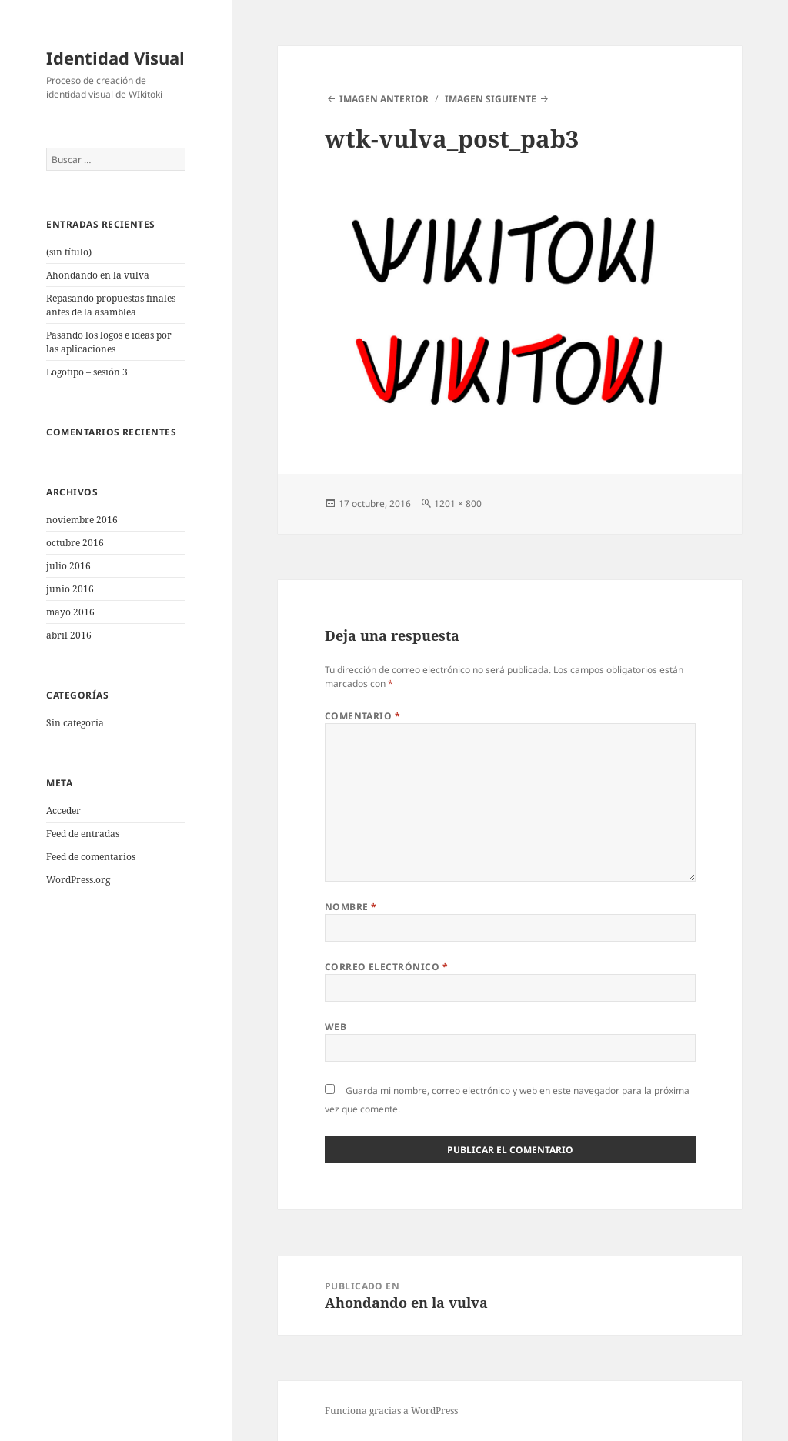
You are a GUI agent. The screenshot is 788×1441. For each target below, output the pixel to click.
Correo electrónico (387, 966)
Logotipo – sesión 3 (87, 372)
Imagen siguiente (490, 98)
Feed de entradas (82, 833)
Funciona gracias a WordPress (391, 1410)
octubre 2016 (75, 542)
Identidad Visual (115, 57)
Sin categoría (75, 722)
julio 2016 (68, 565)
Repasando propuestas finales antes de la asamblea (110, 305)
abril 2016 (69, 635)
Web (335, 1026)
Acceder (63, 810)
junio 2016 (70, 588)
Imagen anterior (384, 98)
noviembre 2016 (82, 519)
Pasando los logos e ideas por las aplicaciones (109, 342)
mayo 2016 (70, 612)
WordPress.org (78, 879)
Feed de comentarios (90, 856)
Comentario (363, 715)
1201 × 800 (458, 503)
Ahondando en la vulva (97, 275)
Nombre (351, 906)
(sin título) (69, 252)
